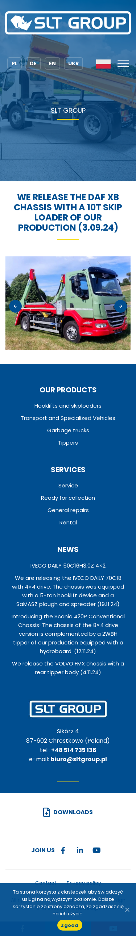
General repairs (68, 510)
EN (52, 63)
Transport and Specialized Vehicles (68, 418)
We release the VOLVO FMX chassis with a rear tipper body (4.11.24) (68, 668)
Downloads (73, 812)
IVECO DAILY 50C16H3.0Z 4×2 (68, 565)
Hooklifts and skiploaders (68, 405)
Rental (68, 522)
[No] (127, 909)
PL (14, 63)
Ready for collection (68, 498)
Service (68, 485)
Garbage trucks (68, 430)
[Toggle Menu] (123, 64)
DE (33, 63)
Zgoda (69, 925)
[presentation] (15, 306)
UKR (73, 63)
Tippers (68, 442)
